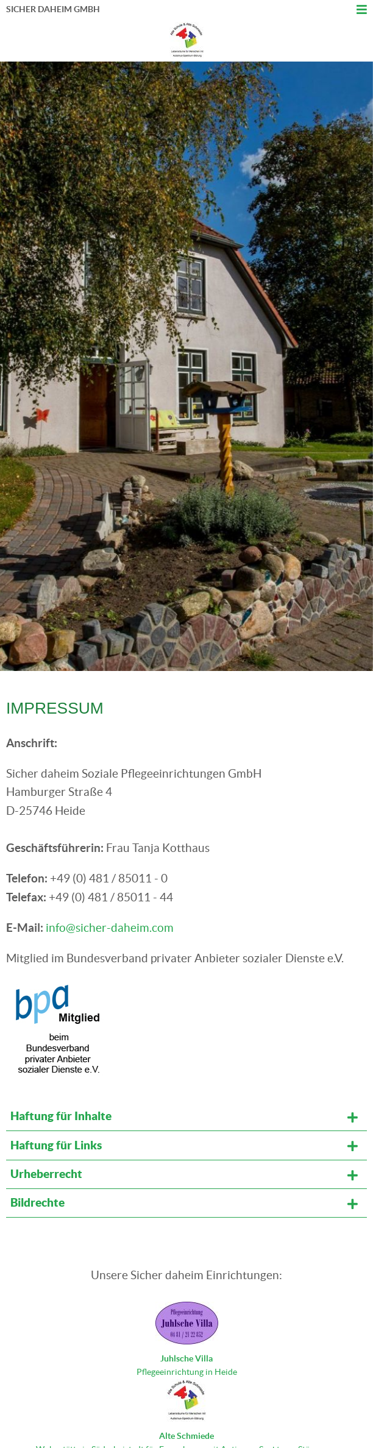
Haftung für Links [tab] (56, 1145)
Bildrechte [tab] (37, 1202)
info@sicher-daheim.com (110, 927)
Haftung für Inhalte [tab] (61, 1116)
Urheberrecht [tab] (46, 1173)
